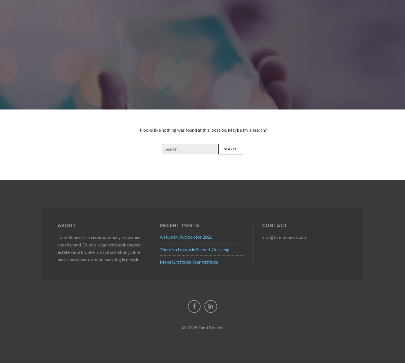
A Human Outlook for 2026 (186, 236)
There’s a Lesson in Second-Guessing (195, 249)
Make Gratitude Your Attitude (189, 261)
